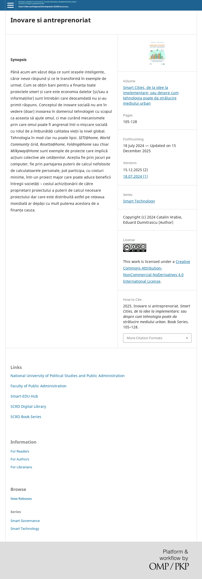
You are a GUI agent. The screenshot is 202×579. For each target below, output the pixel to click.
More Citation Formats (144, 338)
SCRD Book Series (26, 416)
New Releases (21, 498)
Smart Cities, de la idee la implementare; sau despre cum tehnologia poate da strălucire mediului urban (151, 95)
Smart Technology (139, 201)
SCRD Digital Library (28, 406)
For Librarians (21, 467)
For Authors (20, 459)
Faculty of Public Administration (39, 385)
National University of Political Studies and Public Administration (68, 375)
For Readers (20, 451)
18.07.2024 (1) (135, 176)
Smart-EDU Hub (24, 396)
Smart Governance (25, 520)
